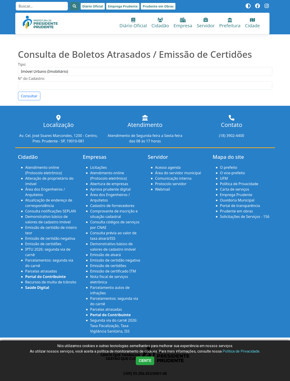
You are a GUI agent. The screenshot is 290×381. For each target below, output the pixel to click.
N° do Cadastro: (31, 78)
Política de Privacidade (239, 183)
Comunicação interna (173, 178)
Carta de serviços (234, 189)
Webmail (162, 189)
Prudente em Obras (158, 6)
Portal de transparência (240, 205)
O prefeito (228, 167)
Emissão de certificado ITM (113, 271)
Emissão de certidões (43, 243)
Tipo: (22, 64)
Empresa (183, 23)
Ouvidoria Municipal (237, 200)
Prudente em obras (236, 211)
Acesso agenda (168, 167)
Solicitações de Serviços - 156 (244, 216)
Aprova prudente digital (110, 189)
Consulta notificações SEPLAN (50, 211)
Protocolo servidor (171, 183)
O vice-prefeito (232, 172)
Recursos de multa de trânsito (50, 282)
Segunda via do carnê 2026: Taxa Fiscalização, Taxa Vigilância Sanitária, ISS (113, 326)
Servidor (206, 23)
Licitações (98, 167)
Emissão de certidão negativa (50, 238)
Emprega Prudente (123, 6)
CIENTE (145, 360)
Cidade (252, 23)
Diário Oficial (92, 6)
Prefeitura (229, 23)
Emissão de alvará (105, 254)
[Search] (42, 6)
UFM (224, 178)
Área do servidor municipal (178, 172)
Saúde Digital (37, 287)
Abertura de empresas (109, 183)
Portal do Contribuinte (45, 276)
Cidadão (160, 23)
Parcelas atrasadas (41, 271)
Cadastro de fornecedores (112, 205)
